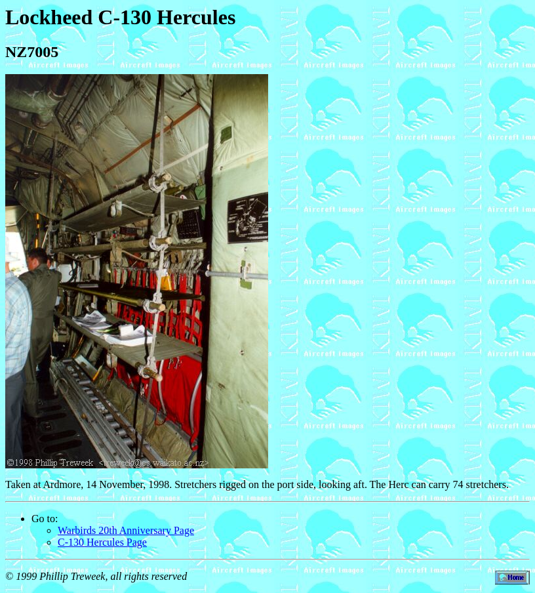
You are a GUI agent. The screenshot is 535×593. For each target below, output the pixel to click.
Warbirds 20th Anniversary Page (126, 530)
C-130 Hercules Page (102, 542)
